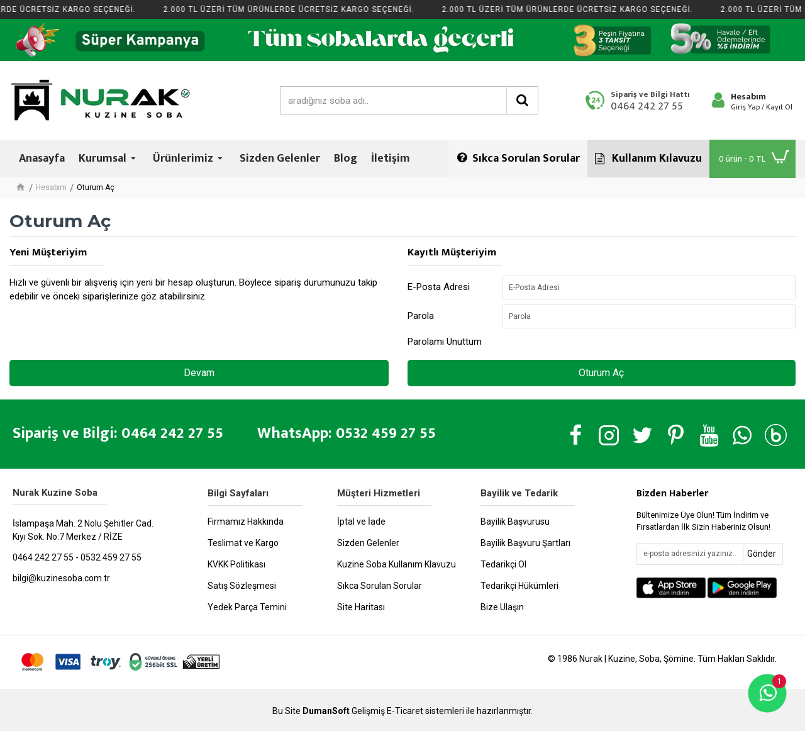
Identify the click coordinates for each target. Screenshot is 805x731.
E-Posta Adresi (439, 287)
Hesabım (51, 187)
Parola (421, 315)
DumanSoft (326, 711)
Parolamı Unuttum (445, 341)
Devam (199, 373)
